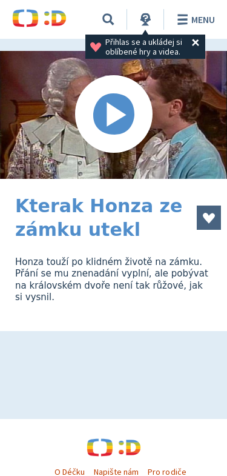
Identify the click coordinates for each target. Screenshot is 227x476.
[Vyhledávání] (108, 19)
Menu (194, 19)
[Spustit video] (113, 115)
